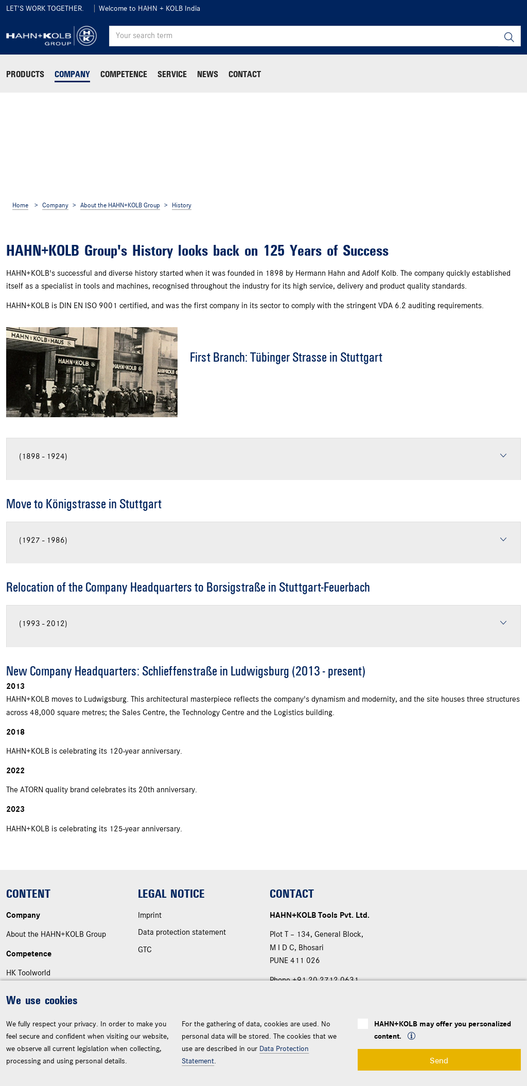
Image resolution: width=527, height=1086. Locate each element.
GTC (145, 950)
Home (20, 205)
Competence (123, 74)
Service (172, 74)
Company (72, 74)
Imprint (150, 916)
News (207, 74)
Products (25, 74)
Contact (245, 74)
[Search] (509, 36)
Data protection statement (182, 933)
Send (439, 1060)
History (181, 205)
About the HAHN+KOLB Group (120, 205)
